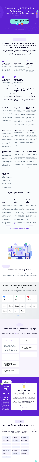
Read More (8, 225)
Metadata (11, 306)
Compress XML (5, 443)
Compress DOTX (15, 440)
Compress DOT (14, 437)
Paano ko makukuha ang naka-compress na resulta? (9, 371)
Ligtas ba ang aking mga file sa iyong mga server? (28, 348)
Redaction (5, 311)
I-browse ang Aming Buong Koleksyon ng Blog (19, 228)
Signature (10, 311)
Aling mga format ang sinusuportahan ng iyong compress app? (8, 341)
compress (16, 333)
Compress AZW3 (6, 450)
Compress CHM (24, 447)
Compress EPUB (5, 456)
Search (34, 306)
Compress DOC (5, 437)
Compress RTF (14, 443)
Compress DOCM (6, 440)
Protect (22, 311)
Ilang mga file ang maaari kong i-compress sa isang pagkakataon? (10, 356)
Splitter (4, 306)
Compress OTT (24, 450)
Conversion (5, 299)
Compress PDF (24, 453)
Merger (29, 299)
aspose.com (19, 15)
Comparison (17, 306)
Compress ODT (14, 450)
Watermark (29, 306)
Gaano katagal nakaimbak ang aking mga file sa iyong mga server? (27, 341)
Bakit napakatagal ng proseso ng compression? (28, 354)
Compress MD (14, 453)
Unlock (16, 311)
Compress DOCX (24, 437)
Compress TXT (5, 453)
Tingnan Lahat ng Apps (20, 315)
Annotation (23, 306)
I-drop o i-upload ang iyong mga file (19, 21)
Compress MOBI (15, 447)
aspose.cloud (24, 15)
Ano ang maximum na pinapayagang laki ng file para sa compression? (10, 364)
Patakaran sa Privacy (21, 29)
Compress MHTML (6, 447)
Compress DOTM (24, 440)
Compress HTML (24, 443)
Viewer (16, 299)
